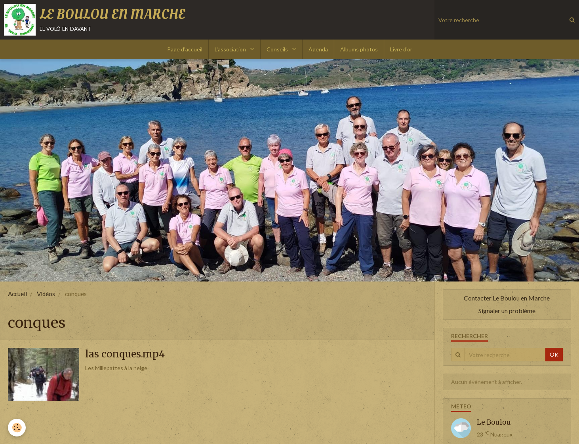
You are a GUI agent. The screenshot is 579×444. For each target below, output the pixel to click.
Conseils (278, 49)
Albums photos (359, 49)
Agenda (318, 49)
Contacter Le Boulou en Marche (507, 298)
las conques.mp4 (125, 354)
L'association (231, 49)
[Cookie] (17, 427)
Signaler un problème (506, 310)
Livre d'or (401, 49)
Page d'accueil (184, 49)
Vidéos (46, 293)
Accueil (17, 293)
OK (554, 354)
